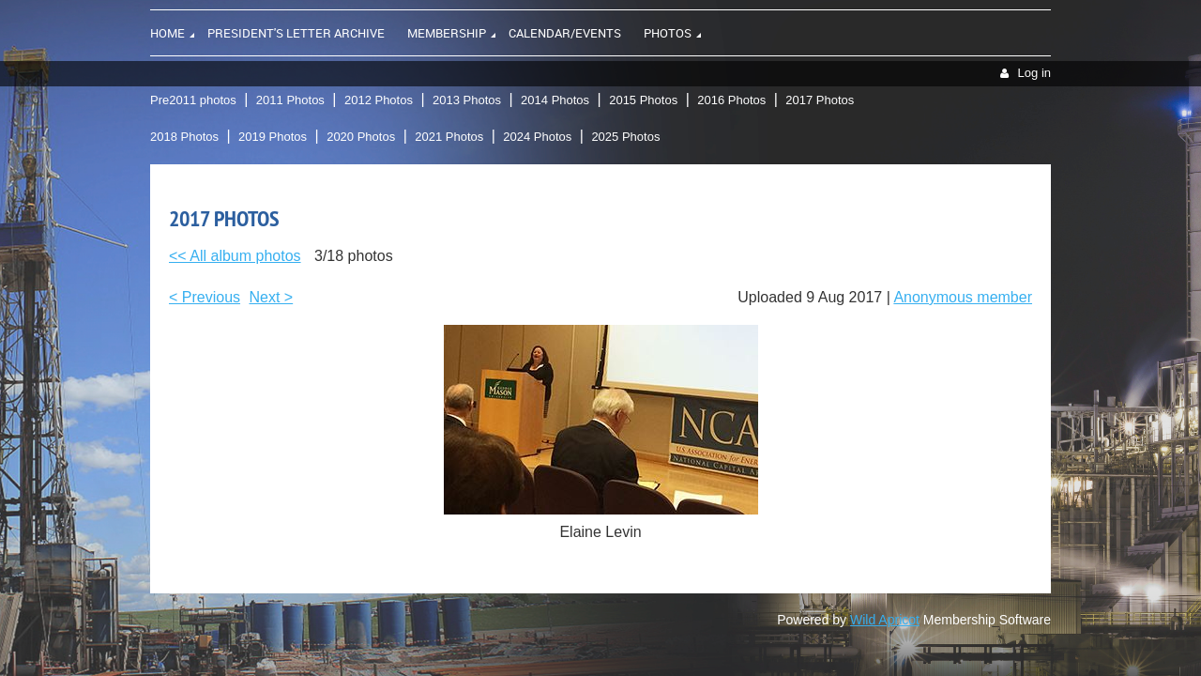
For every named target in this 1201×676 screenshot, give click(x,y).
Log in (1034, 73)
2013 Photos (467, 100)
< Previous (204, 297)
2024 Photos (537, 137)
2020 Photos (361, 137)
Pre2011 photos (193, 100)
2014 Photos (555, 100)
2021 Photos (449, 137)
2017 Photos (819, 100)
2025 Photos (625, 137)
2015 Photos (643, 100)
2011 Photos (290, 100)
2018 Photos (184, 137)
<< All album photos (235, 256)
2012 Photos (378, 100)
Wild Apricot (885, 619)
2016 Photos (731, 100)
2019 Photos (272, 137)
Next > (272, 297)
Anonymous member (962, 297)
